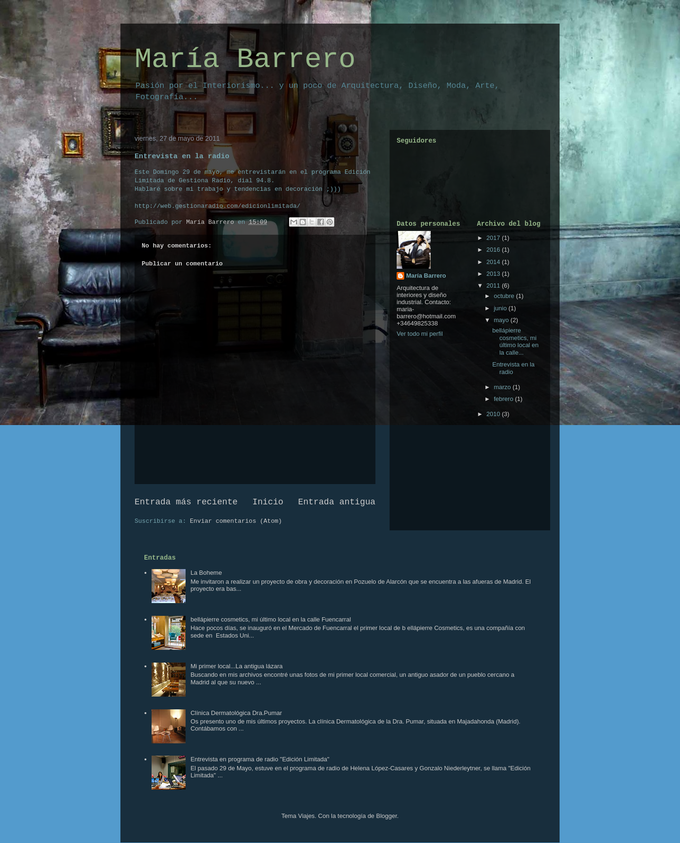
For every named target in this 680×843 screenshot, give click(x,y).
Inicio (268, 502)
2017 (494, 237)
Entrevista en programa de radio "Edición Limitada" (259, 759)
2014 (494, 261)
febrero (504, 398)
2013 (494, 273)
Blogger (386, 815)
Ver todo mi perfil (420, 333)
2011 (494, 285)
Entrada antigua (336, 502)
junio (501, 308)
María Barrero (245, 59)
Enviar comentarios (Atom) (236, 521)
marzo (503, 387)
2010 (494, 413)
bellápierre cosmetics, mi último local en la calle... (515, 341)
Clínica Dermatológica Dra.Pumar (236, 712)
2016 (494, 249)
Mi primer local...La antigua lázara (236, 666)
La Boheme (206, 572)
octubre (505, 295)
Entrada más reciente (186, 502)
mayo (502, 320)
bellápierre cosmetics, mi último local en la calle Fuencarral (270, 619)
